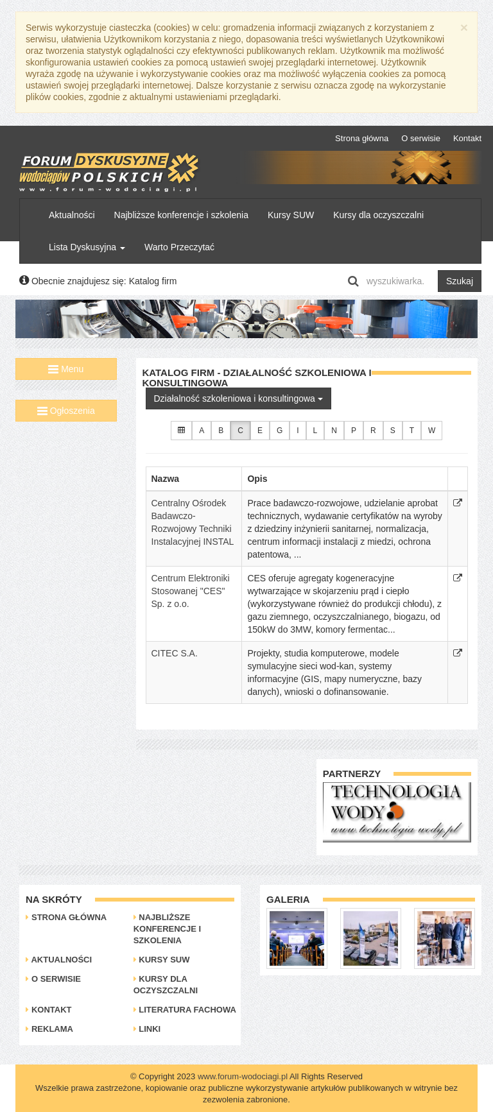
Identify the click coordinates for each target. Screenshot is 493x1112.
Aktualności (72, 215)
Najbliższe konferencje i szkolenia (181, 215)
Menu (65, 369)
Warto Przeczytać (179, 247)
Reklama (49, 1029)
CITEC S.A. (174, 653)
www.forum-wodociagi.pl (243, 1076)
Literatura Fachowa (185, 1009)
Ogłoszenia (66, 411)
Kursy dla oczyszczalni (378, 215)
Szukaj (459, 281)
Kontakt (467, 138)
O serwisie (420, 138)
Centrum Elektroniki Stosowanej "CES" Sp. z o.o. (190, 591)
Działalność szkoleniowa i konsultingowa (238, 398)
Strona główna (361, 138)
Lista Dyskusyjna (87, 247)
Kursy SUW (291, 215)
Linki (147, 1029)
